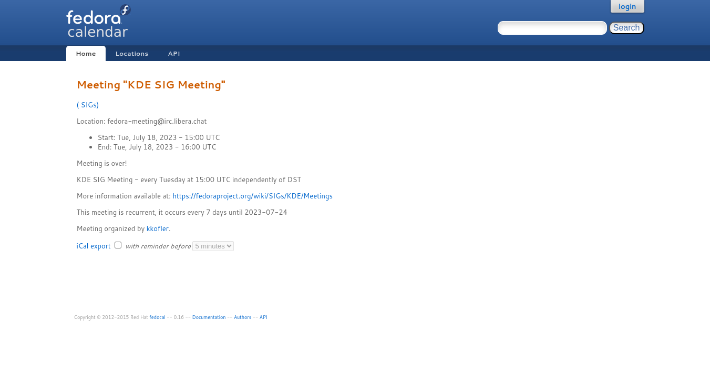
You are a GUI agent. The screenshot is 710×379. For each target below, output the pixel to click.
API (174, 53)
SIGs (87, 104)
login (627, 6)
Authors (242, 317)
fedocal (157, 317)
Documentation (209, 317)
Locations (131, 53)
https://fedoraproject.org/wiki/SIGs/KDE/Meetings (252, 196)
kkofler (158, 228)
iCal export (95, 246)
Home (86, 53)
